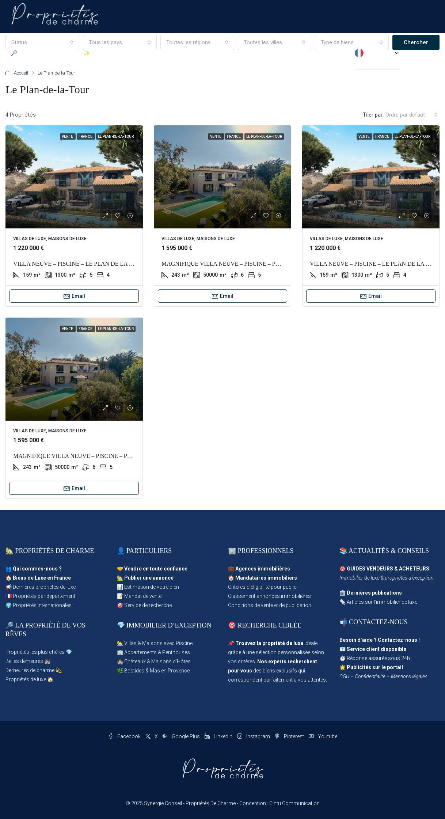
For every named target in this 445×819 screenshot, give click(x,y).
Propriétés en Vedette (176, 53)
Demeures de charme (29, 670)
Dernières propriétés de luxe (44, 587)
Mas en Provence (170, 671)
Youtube (323, 736)
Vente (68, 136)
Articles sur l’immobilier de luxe (382, 602)
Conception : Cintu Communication (279, 803)
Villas (130, 643)
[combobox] (411, 114)
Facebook (125, 736)
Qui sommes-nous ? (37, 569)
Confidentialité (370, 676)
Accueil (21, 73)
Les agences (226, 53)
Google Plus (182, 736)
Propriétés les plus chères (35, 652)
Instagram (254, 736)
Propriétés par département (44, 596)
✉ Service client (331, 53)
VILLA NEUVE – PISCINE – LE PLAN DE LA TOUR (79, 264)
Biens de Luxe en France (42, 578)
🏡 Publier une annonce (145, 578)
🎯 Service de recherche (144, 605)
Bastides (134, 671)
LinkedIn (219, 736)
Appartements (140, 652)
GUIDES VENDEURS (370, 569)
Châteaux (135, 661)
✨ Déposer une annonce (112, 53)
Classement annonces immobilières (269, 596)
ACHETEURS (414, 569)
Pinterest (290, 736)
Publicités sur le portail (375, 667)
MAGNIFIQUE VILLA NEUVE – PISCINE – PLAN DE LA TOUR (242, 264)
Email (74, 296)
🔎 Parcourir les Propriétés (42, 53)
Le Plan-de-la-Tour (116, 136)
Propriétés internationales (42, 605)
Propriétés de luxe (25, 679)
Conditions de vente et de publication (269, 605)
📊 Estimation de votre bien (148, 587)
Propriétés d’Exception (277, 53)
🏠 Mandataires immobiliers (262, 578)
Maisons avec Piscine (167, 643)
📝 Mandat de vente (139, 596)
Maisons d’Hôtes (171, 661)
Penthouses (176, 652)
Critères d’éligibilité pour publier (263, 587)
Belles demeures (24, 661)
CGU (344, 676)
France (86, 136)
